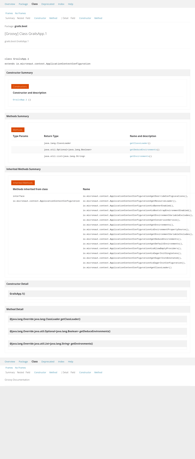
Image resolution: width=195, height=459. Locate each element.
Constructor (40, 18)
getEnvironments (139, 156)
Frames (9, 13)
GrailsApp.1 (20, 99)
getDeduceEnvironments (143, 149)
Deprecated (47, 3)
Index (61, 3)
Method (53, 18)
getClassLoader (139, 143)
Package (23, 3)
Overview (10, 3)
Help (70, 3)
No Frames (20, 13)
